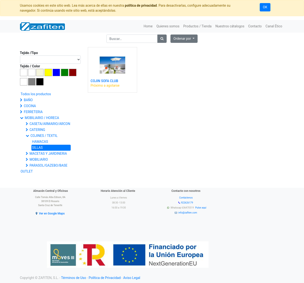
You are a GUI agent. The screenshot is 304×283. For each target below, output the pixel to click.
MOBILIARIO (39, 159)
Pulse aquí (201, 207)
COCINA (30, 106)
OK (265, 7)
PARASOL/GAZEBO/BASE (48, 165)
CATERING (37, 130)
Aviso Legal (131, 278)
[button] (184, 39)
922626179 (187, 202)
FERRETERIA (33, 112)
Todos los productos (36, 94)
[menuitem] (148, 26)
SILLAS (37, 147)
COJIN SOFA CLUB (104, 81)
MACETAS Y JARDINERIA (48, 153)
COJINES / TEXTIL (44, 136)
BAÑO (28, 100)
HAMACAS (40, 142)
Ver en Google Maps (52, 213)
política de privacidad (141, 5)
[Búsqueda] (162, 39)
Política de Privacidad (104, 278)
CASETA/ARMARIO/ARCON (50, 124)
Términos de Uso (73, 278)
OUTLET (27, 171)
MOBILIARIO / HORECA (42, 118)
